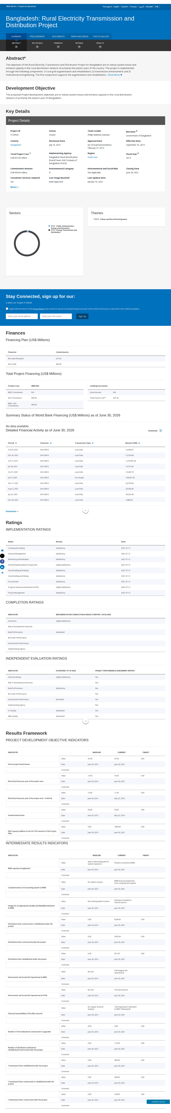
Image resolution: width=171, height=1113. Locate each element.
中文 (156, 6)
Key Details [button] (37, 45)
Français (133, 6)
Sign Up (82, 316)
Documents (58, 36)
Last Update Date (97, 177)
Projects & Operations (27, 6)
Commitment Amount (21, 168)
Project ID (15, 131)
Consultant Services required (25, 177)
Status (52, 131)
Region (91, 153)
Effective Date (133, 141)
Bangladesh (15, 145)
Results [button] (100, 45)
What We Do (11, 6)
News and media (79, 36)
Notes (13, 187)
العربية (141, 6)
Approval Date (95, 141)
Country (14, 141)
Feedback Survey (158, 1102)
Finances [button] (58, 45)
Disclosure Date (57, 141)
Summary (16, 36)
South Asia (92, 157)
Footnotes (11, 511)
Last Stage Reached (59, 177)
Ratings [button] (79, 45)
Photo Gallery (101, 36)
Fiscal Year (132, 153)
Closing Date (132, 168)
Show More (115, 74)
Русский (149, 6)
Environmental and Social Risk (103, 168)
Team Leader (94, 131)
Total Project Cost (20, 153)
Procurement (37, 36)
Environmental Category (61, 168)
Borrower (131, 131)
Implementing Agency (60, 153)
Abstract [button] (16, 45)
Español (125, 6)
